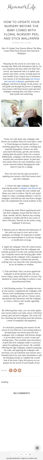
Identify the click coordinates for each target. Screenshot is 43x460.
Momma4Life (21, 7)
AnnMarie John (32, 458)
